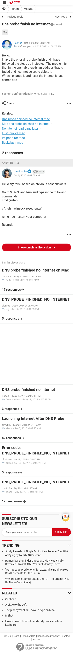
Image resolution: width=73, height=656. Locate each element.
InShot (9, 615)
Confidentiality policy (48, 636)
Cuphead (10, 599)
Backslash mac (12, 142)
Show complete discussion (34, 247)
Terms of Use (28, 636)
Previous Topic (14, 16)
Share (10, 103)
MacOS (28, 8)
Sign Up (7, 636)
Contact (66, 636)
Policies (37, 639)
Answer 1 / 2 (10, 162)
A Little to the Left (16, 604)
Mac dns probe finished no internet (25, 124)
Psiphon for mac (13, 138)
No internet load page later (20, 128)
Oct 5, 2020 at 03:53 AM (27, 175)
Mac (5, 32)
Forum (15, 8)
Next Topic (61, 16)
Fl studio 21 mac (13, 133)
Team (16, 636)
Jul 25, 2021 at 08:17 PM (47, 46)
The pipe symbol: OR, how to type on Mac (30, 610)
